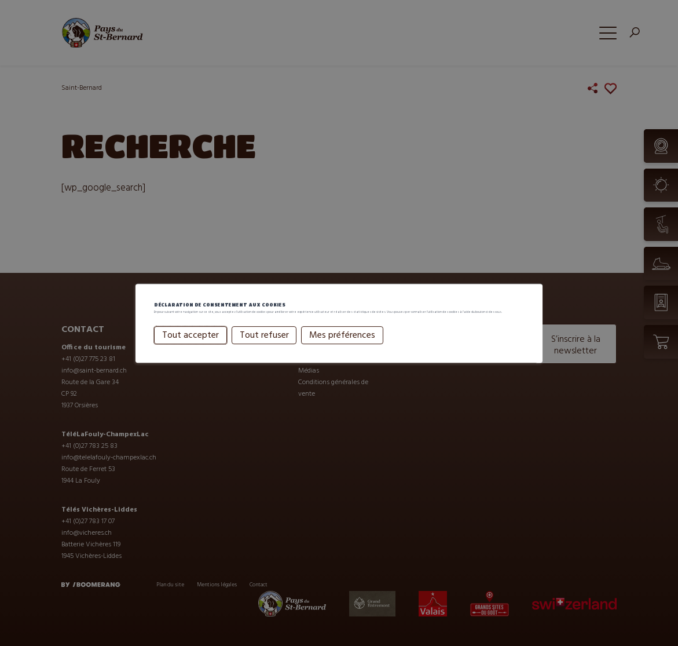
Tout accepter (190, 354)
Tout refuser (264, 354)
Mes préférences (342, 354)
